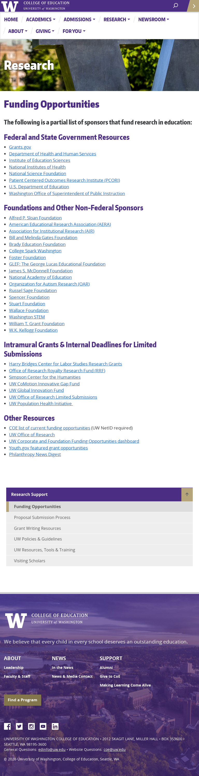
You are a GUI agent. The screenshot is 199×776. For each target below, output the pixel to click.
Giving (43, 31)
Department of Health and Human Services (52, 154)
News (59, 658)
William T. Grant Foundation (37, 324)
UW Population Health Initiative (41, 403)
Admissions (77, 19)
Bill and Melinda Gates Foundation (43, 237)
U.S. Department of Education (39, 187)
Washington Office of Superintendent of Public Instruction (67, 193)
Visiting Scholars (29, 561)
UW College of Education (55, 5)
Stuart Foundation (27, 304)
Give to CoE (110, 676)
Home (11, 19)
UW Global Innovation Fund (36, 390)
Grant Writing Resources (37, 528)
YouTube (45, 725)
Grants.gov (20, 147)
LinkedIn (57, 725)
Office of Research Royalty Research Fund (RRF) (57, 370)
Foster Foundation (27, 257)
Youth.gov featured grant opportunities (48, 448)
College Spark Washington (35, 251)
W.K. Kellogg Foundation (33, 330)
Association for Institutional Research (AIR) (51, 231)
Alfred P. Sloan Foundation (35, 218)
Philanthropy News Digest (35, 454)
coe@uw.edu (115, 749)
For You (72, 31)
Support (111, 658)
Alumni (106, 667)
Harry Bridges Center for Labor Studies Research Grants (65, 364)
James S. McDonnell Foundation (41, 271)
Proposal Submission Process (42, 517)
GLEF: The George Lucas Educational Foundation (57, 264)
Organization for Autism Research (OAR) (49, 284)
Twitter (21, 725)
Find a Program (22, 700)
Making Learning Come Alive (125, 685)
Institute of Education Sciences (39, 160)
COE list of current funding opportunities (49, 428)
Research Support (29, 494)
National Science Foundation (37, 173)
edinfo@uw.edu (52, 749)
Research (115, 19)
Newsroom (152, 19)
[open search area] (176, 5)
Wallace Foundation (28, 310)
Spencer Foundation (29, 297)
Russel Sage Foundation (33, 290)
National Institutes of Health (37, 167)
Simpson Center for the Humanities (45, 377)
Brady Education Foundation (37, 244)
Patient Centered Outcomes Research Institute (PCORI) (64, 180)
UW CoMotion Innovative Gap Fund (44, 384)
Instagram (33, 725)
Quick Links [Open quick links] (191, 8)
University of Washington (10, 6)
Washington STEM (27, 317)
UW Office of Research (32, 435)
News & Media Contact (72, 676)
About (16, 31)
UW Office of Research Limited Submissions (53, 397)
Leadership (14, 667)
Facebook (9, 725)
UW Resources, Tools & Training (44, 550)
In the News (62, 667)
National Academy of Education (40, 277)
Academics (39, 19)
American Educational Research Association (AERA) (60, 224)
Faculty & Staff (17, 676)
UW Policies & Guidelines (38, 539)
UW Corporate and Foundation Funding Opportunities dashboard (74, 441)
